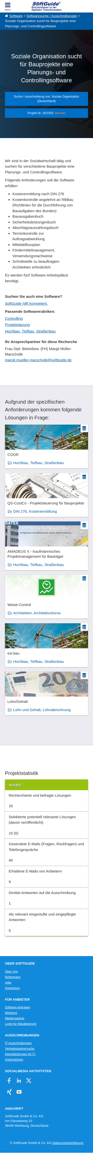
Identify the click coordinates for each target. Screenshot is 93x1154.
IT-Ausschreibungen (18, 1043)
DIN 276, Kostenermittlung (35, 511)
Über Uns (11, 971)
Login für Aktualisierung (20, 1024)
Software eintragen (17, 1007)
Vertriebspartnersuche (19, 1048)
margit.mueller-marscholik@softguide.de (38, 360)
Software (16, 16)
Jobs (8, 982)
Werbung (11, 1013)
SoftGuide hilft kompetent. (26, 303)
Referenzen (13, 977)
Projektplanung (17, 325)
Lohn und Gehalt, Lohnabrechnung (42, 710)
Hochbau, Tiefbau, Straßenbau (30, 331)
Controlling (14, 318)
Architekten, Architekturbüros (37, 613)
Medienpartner (14, 1018)
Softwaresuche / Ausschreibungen (52, 16)
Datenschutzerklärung (67, 1143)
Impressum (12, 988)
